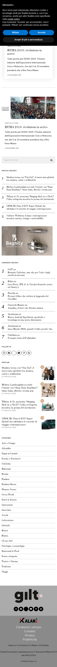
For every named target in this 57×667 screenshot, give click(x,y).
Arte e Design (8, 443)
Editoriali (6, 469)
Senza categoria (9, 556)
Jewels (5, 515)
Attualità (6, 448)
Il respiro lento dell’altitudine (22, 338)
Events (5, 474)
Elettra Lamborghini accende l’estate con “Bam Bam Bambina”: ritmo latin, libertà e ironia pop (30, 188)
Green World (8, 495)
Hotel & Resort (9, 500)
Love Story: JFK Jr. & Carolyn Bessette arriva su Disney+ (30, 285)
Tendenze (6, 567)
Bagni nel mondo (10, 454)
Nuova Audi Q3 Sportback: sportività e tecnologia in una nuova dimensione (26, 318)
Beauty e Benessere (11, 459)
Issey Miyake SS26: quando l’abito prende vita (30, 329)
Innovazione (14, 46)
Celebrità (6, 464)
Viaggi (5, 572)
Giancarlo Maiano (16, 305)
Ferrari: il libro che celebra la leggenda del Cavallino (28, 297)
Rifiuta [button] (15, 653)
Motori (5, 531)
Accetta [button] (41, 653)
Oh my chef (7, 541)
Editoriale (48, 3)
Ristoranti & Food (10, 551)
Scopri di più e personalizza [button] (28, 661)
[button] (51, 160)
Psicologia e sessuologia (13, 546)
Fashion (5, 479)
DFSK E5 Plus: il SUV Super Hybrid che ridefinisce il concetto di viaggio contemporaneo (29, 207)
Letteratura (7, 520)
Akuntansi (13, 314)
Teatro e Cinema (10, 561)
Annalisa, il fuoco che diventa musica (25, 308)
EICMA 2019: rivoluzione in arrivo (26, 127)
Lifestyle (6, 526)
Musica (5, 536)
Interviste (6, 510)
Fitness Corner (9, 490)
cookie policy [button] (13, 640)
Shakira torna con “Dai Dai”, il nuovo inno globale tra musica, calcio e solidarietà (30, 178)
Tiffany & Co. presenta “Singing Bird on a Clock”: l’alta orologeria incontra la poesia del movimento (30, 198)
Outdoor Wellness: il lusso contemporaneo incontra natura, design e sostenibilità (27, 217)
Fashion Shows (9, 484)
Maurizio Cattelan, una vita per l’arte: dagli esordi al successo (29, 274)
